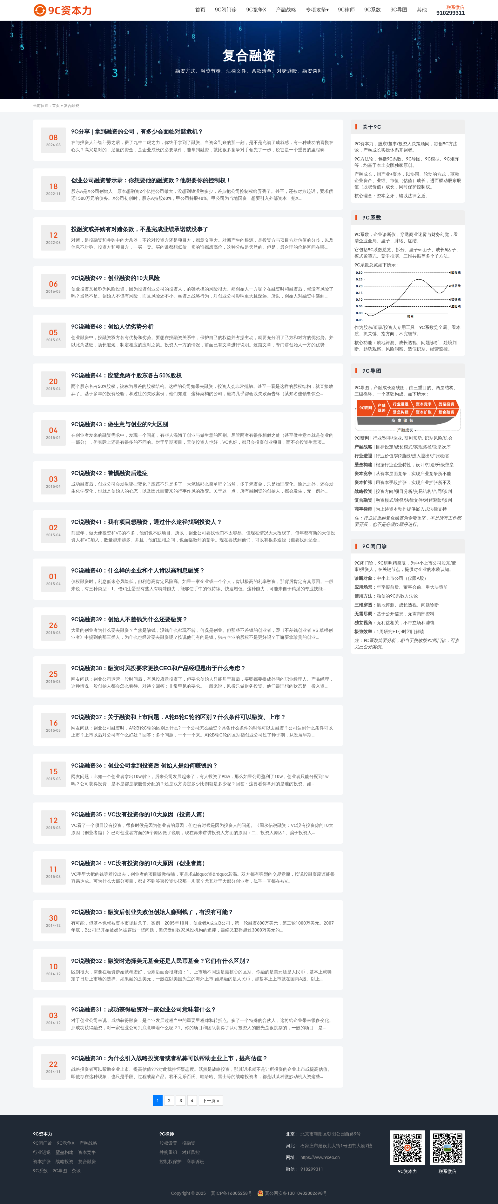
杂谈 (76, 1170)
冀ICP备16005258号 (231, 1193)
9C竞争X (256, 9)
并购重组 (168, 1152)
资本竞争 (87, 1152)
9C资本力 (42, 1133)
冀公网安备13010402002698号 (292, 1193)
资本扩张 (42, 1161)
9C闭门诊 (226, 9)
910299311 (450, 10)
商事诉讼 (195, 1161)
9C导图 (398, 9)
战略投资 (64, 1161)
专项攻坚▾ (317, 9)
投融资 (188, 1143)
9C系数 (372, 9)
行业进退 (42, 1152)
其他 (422, 9)
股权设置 (168, 1143)
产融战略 (286, 9)
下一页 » (210, 1100)
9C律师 (346, 9)
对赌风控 (191, 1152)
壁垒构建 (64, 1152)
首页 (200, 9)
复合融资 (249, 55)
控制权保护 (170, 1161)
